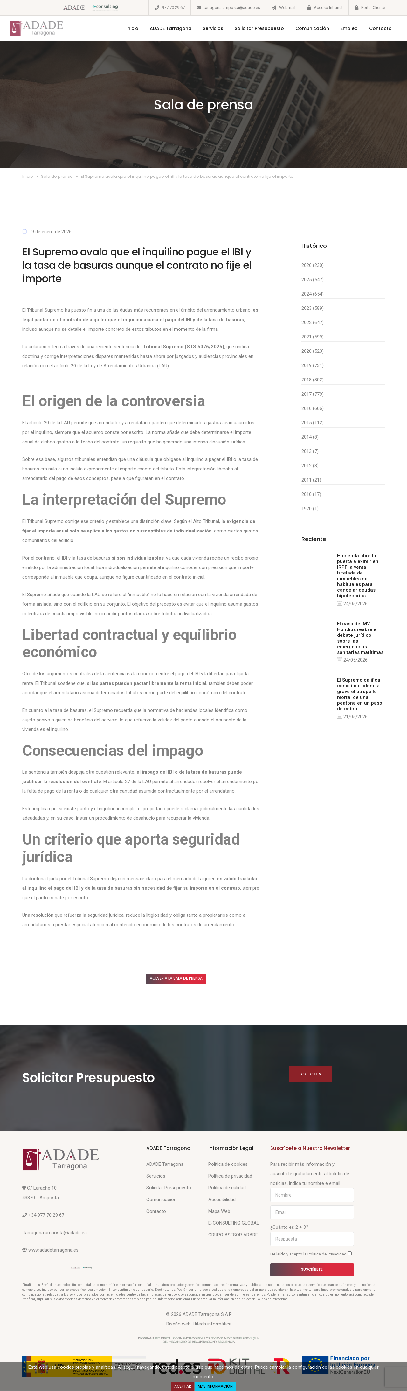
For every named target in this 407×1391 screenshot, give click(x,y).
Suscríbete (312, 1271)
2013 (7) (310, 451)
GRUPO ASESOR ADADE (233, 1236)
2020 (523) (312, 351)
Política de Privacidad (327, 1255)
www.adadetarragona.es (53, 1251)
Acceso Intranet (328, 7)
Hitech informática (212, 1325)
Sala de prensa (57, 176)
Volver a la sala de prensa (182, 979)
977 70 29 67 (173, 7)
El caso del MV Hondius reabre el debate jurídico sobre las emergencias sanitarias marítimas (360, 638)
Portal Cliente (373, 7)
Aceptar (181, 1386)
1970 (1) (310, 508)
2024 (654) (312, 294)
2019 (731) (312, 365)
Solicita (310, 1075)
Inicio (126, 28)
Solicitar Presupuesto (253, 28)
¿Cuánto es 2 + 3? (289, 1228)
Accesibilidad (222, 1201)
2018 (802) (312, 380)
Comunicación (306, 28)
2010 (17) (311, 494)
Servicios (207, 28)
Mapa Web (219, 1212)
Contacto (374, 28)
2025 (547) (312, 279)
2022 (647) (312, 322)
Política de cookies (228, 1165)
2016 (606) (312, 408)
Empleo (342, 28)
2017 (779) (312, 394)
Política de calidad (227, 1189)
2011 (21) (311, 480)
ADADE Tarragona (164, 28)
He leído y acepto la (311, 1255)
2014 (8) (310, 437)
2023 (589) (312, 308)
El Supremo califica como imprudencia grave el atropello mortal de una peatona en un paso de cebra (359, 695)
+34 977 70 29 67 (46, 1216)
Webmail (287, 7)
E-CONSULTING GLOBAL (233, 1224)
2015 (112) (312, 423)
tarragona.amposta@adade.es (232, 7)
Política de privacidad (230, 1177)
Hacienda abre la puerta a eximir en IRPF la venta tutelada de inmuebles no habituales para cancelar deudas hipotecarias (357, 576)
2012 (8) (310, 466)
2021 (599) (312, 337)
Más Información (216, 1386)
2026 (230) (312, 265)
